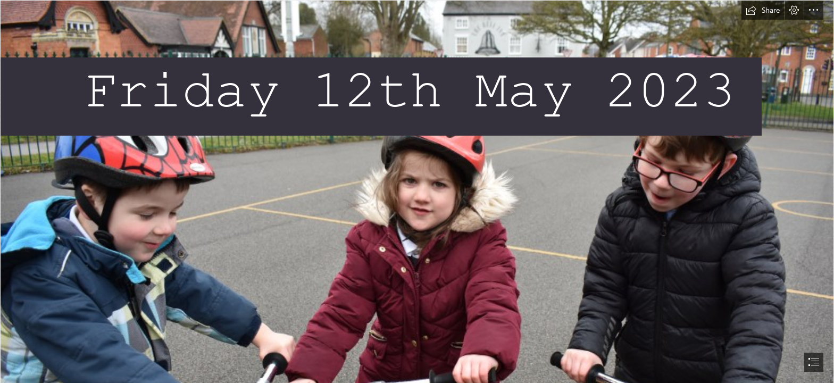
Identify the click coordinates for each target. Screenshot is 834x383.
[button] (762, 10)
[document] (417, 191)
